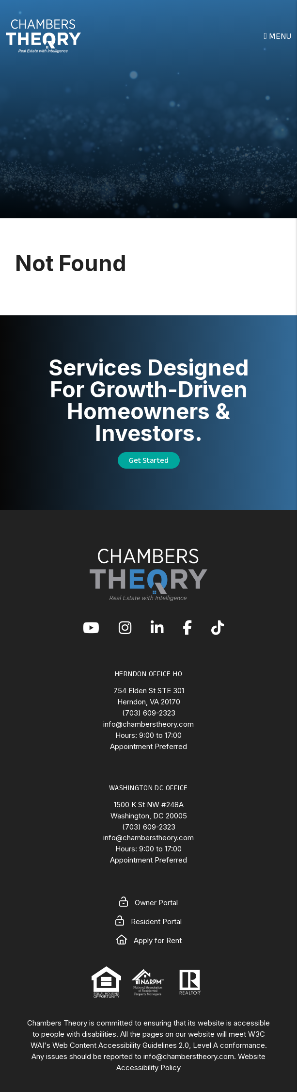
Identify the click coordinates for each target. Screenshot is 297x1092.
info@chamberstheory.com (148, 724)
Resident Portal (148, 921)
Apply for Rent (149, 940)
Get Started (149, 460)
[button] (91, 628)
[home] (43, 35)
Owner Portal (148, 902)
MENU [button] (277, 36)
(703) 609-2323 (148, 712)
